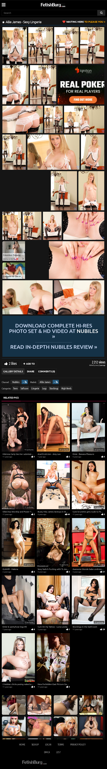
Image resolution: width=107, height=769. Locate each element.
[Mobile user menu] (3, 3)
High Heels (66, 388)
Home (22, 744)
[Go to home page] (59, 4)
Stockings (53, 388)
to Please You (84, 21)
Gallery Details (13, 371)
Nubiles (15, 382)
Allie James (45, 382)
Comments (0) (46, 371)
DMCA (47, 752)
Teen (15, 388)
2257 (58, 752)
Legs (44, 388)
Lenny (97, 365)
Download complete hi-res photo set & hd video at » (53, 331)
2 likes (13, 363)
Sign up (35, 744)
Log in (48, 744)
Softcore (24, 388)
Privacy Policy (77, 744)
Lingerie (35, 388)
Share (30, 371)
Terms (61, 744)
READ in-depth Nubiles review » (53, 346)
